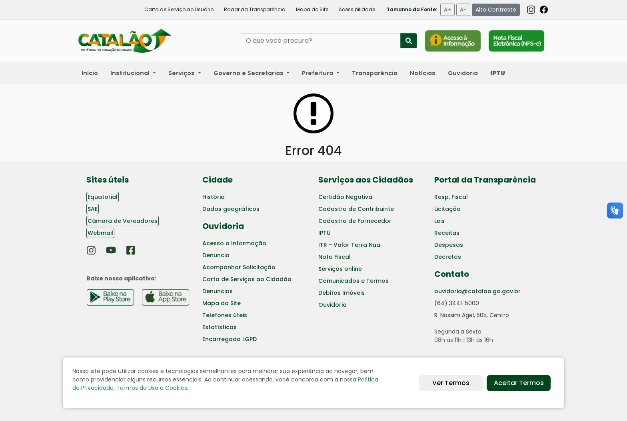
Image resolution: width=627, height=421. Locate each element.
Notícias (422, 73)
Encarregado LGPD (229, 339)
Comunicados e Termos (353, 281)
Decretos (447, 257)
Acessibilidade (357, 9)
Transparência (374, 73)
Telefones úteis (224, 315)
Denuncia (216, 255)
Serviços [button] (182, 73)
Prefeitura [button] (318, 73)
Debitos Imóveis (341, 293)
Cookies (176, 388)
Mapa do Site (312, 9)
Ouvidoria (463, 73)
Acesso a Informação (234, 243)
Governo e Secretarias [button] (249, 73)
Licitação (447, 209)
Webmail (100, 233)
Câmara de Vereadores (123, 221)
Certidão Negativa (345, 197)
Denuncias (217, 291)
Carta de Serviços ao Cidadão (247, 279)
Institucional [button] (130, 73)
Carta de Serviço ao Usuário (179, 9)
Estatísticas (219, 327)
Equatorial (103, 197)
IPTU (324, 233)
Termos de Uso (137, 388)
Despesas (448, 245)
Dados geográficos (231, 209)
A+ (447, 10)
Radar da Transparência (255, 9)
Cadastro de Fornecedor (354, 221)
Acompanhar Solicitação (239, 267)
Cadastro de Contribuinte (356, 209)
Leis (439, 221)
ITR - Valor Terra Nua (349, 245)
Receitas (446, 233)
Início (90, 73)
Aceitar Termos (519, 382)
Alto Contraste (495, 10)
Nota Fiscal (334, 257)
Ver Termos (450, 382)
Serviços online (340, 269)
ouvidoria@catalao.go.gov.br (477, 291)
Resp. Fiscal (451, 197)
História (213, 197)
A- (463, 10)
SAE (93, 209)
